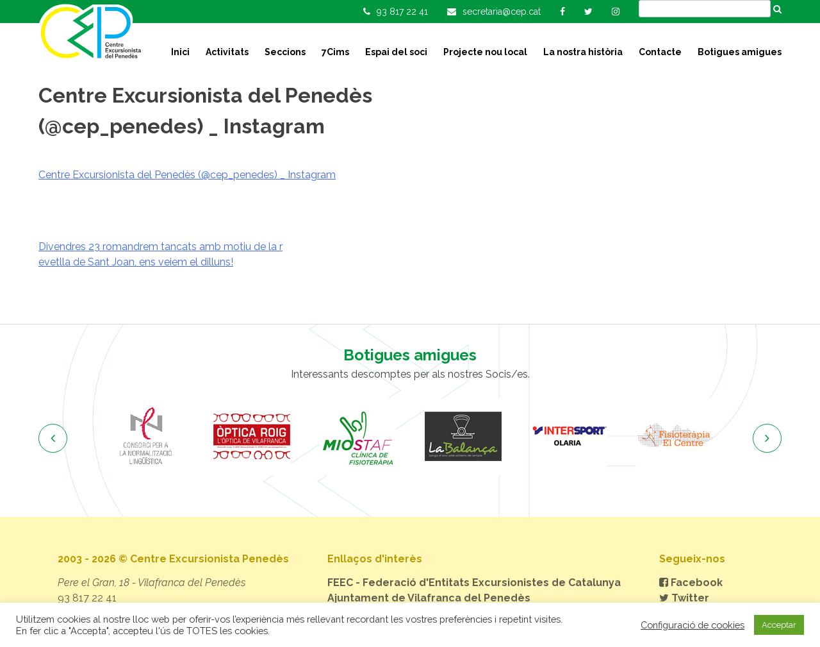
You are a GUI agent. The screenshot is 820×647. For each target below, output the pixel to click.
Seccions (285, 52)
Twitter (684, 598)
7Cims (335, 52)
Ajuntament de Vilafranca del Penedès (428, 598)
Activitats (227, 52)
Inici (180, 52)
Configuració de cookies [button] (692, 624)
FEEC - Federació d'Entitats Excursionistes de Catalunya (474, 582)
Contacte (660, 52)
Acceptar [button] (779, 625)
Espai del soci (396, 52)
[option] (146, 436)
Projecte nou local (485, 52)
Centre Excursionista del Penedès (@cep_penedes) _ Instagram (187, 175)
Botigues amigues (740, 52)
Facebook (691, 582)
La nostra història (583, 52)
